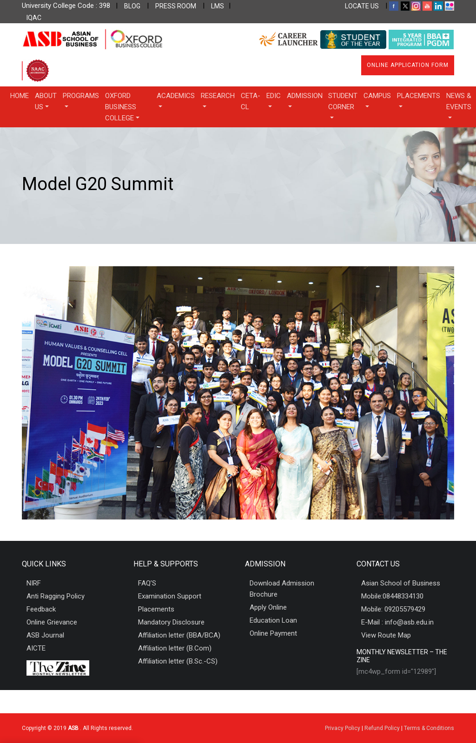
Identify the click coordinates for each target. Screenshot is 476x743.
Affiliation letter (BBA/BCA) (179, 635)
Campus (377, 96)
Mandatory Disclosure (171, 622)
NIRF (33, 583)
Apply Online (268, 607)
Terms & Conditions (429, 728)
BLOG (132, 6)
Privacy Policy (342, 728)
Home (19, 96)
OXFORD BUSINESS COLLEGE (120, 107)
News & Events (458, 101)
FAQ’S (147, 583)
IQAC (33, 17)
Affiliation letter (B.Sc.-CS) (178, 661)
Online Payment (273, 633)
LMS (217, 6)
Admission (305, 96)
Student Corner (342, 101)
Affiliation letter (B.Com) (175, 648)
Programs (81, 96)
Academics (176, 96)
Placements (418, 96)
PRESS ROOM (175, 6)
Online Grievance (51, 622)
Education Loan (273, 620)
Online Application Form (408, 65)
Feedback (41, 609)
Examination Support (169, 596)
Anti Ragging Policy (55, 596)
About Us (46, 101)
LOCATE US (362, 6)
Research (218, 96)
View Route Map (386, 635)
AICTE (36, 648)
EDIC (273, 96)
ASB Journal (45, 635)
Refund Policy (382, 728)
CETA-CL (250, 101)
